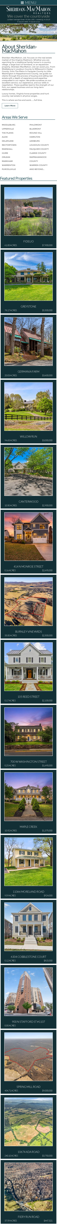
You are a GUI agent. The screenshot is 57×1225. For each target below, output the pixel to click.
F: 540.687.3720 (34, 22)
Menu (28, 2)
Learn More (10, 105)
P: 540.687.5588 (22, 22)
